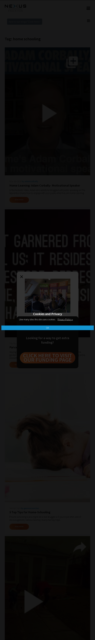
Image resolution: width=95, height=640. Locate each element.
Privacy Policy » (65, 319)
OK (47, 327)
